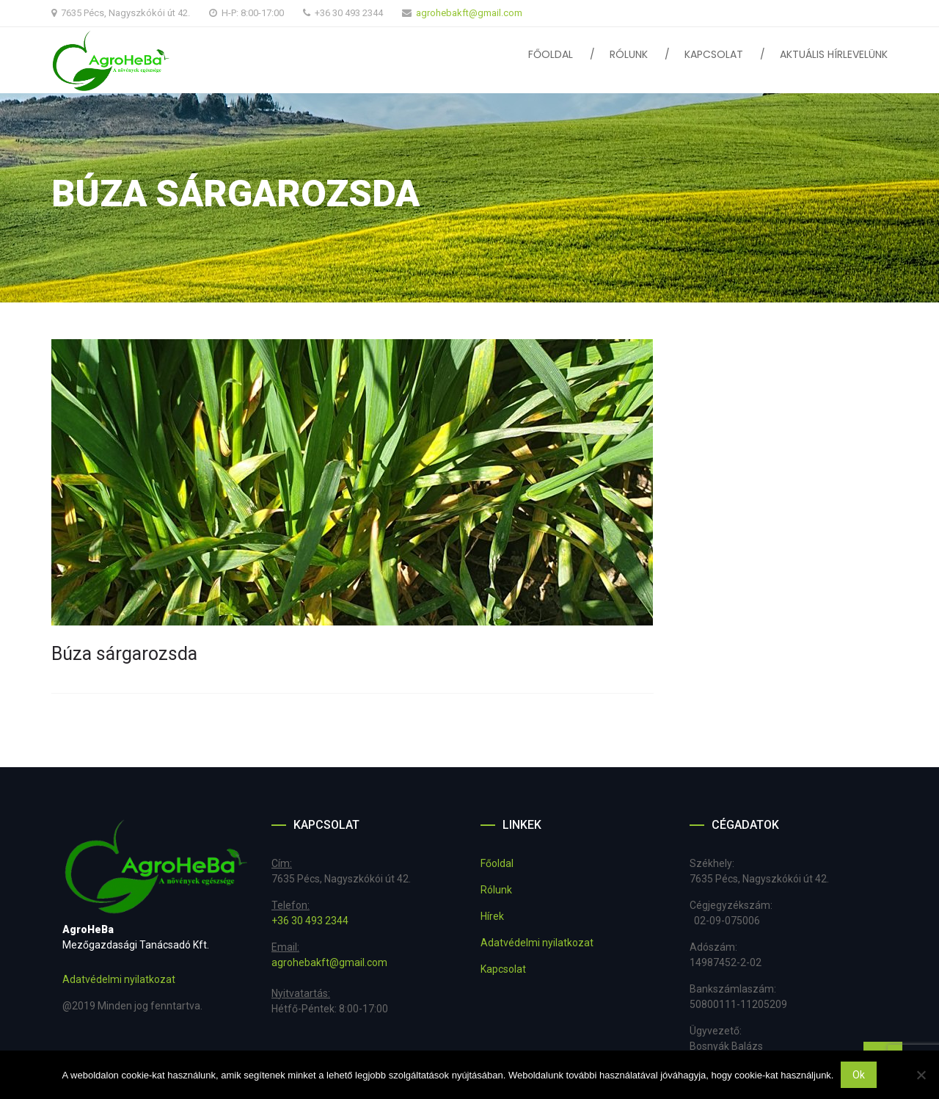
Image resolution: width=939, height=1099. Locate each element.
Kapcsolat (713, 54)
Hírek (492, 916)
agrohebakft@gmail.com (469, 12)
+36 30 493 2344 (309, 920)
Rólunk (629, 54)
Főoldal (550, 54)
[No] (920, 1074)
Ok (858, 1075)
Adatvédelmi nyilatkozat (118, 979)
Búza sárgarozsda (124, 653)
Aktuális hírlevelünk (834, 54)
